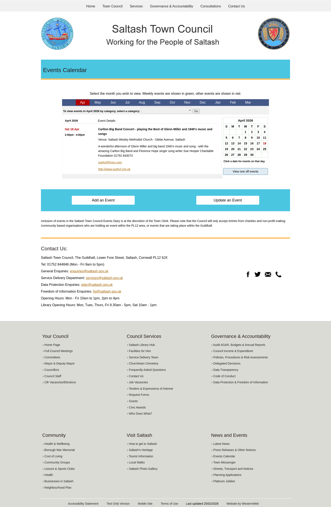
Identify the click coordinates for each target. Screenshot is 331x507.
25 (264, 149)
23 (252, 149)
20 (233, 149)
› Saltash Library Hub (141, 345)
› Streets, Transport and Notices (232, 468)
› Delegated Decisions (226, 363)
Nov (187, 102)
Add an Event (103, 200)
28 (239, 154)
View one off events (245, 171)
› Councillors (51, 369)
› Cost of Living (52, 456)
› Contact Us (135, 376)
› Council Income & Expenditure (232, 351)
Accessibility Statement (83, 503)
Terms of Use (169, 503)
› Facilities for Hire (139, 351)
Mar (248, 102)
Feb (233, 102)
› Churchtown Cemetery (142, 363)
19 (226, 149)
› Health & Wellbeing (56, 443)
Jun (113, 102)
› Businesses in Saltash (58, 481)
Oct (172, 102)
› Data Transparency (225, 369)
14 (239, 143)
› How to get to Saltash (142, 443)
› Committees (51, 357)
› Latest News (221, 443)
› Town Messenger (224, 462)
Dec (203, 102)
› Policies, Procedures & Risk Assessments (240, 357)
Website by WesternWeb (243, 503)
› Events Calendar (223, 456)
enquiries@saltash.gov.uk (89, 271)
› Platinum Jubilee (223, 481)
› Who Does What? (139, 413)
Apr (82, 102)
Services (136, 6)
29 (245, 154)
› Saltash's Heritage (140, 450)
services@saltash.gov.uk (104, 278)
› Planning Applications (226, 475)
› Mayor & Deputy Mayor (59, 363)
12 (226, 143)
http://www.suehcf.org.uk (114, 169)
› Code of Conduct (224, 376)
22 (245, 149)
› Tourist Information (140, 456)
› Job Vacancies (137, 382)
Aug (142, 102)
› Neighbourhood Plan (57, 487)
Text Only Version (118, 503)
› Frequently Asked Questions (146, 369)
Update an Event (228, 200)
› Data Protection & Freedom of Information (240, 382)
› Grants (132, 401)
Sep (157, 102)
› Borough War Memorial (59, 450)
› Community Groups (56, 462)
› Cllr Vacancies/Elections (59, 382)
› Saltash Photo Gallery (142, 468)
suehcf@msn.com (110, 162)
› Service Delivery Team (142, 357)
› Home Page (51, 345)
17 (258, 143)
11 (264, 137)
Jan (218, 102)
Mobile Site (145, 503)
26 (226, 154)
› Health (48, 475)
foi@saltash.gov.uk (107, 291)
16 (252, 143)
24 (258, 149)
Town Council (112, 6)
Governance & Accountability (171, 6)
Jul (127, 102)
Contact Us (236, 6)
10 (258, 137)
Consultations (211, 6)
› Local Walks (136, 462)
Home (90, 6)
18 (264, 143)
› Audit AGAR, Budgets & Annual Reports (238, 345)
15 (245, 143)
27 (233, 154)
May (98, 102)
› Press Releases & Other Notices (234, 450)
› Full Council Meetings (58, 351)
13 (233, 143)
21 (239, 149)
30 (252, 154)
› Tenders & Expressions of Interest (150, 388)
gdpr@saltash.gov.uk (97, 284)
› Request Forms (138, 394)
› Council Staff (52, 376)
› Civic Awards (136, 407)
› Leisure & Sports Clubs (59, 468)
